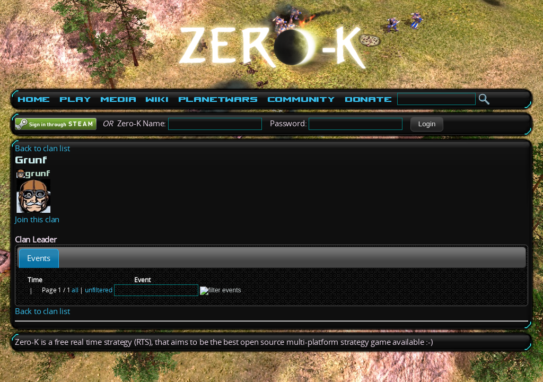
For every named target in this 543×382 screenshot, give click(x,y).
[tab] (39, 258)
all (75, 289)
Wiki (156, 99)
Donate (368, 99)
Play (75, 99)
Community (301, 99)
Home (33, 99)
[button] (426, 124)
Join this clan (37, 219)
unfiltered (98, 289)
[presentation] (39, 258)
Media (118, 99)
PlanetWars (218, 99)
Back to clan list (42, 148)
